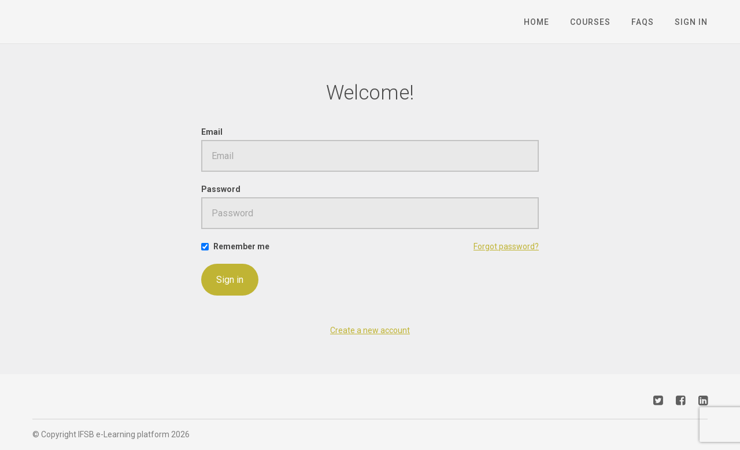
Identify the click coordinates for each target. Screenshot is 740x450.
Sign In (691, 22)
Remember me (241, 246)
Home (536, 22)
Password (220, 189)
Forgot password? (506, 246)
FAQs (642, 22)
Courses (590, 22)
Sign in (229, 279)
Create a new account (370, 330)
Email (212, 132)
